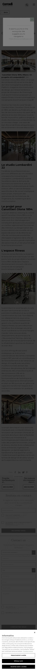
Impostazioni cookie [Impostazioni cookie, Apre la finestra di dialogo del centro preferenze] (18, 657)
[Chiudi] (34, 634)
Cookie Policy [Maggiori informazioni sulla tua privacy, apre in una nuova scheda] (28, 653)
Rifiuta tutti (18, 663)
